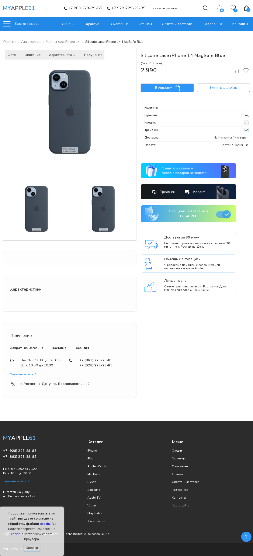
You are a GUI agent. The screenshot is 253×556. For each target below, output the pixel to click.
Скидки (69, 24)
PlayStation (95, 514)
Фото (11, 55)
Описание (32, 55)
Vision (91, 506)
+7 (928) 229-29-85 (95, 365)
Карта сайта (181, 506)
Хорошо (32, 548)
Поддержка (212, 24)
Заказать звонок (164, 8)
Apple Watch (96, 466)
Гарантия (93, 24)
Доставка (58, 348)
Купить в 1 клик (223, 87)
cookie (45, 524)
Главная (9, 41)
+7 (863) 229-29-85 (95, 360)
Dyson (91, 482)
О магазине (119, 24)
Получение (93, 55)
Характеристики (62, 55)
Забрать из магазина (26, 348)
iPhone (92, 451)
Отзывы (146, 24)
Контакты (240, 24)
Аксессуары (96, 521)
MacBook (93, 474)
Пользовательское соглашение (86, 534)
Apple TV (94, 498)
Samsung (93, 490)
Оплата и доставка (177, 24)
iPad (90, 459)
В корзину (167, 87)
